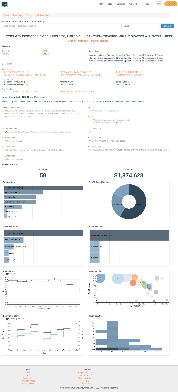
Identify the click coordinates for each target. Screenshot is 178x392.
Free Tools (132, 4)
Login (158, 4)
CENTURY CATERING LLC (16, 72)
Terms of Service (27, 381)
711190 (92, 123)
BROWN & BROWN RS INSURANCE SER (78, 92)
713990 (92, 120)
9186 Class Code (41, 15)
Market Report (99, 40)
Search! (167, 26)
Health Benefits (87, 375)
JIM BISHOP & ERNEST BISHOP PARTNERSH (25, 75)
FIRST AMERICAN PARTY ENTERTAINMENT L (81, 75)
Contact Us (27, 378)
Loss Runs (87, 384)
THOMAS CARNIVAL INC (127, 72)
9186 (45, 51)
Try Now (171, 4)
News (27, 372)
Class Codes (17, 15)
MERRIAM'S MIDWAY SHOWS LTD (75, 72)
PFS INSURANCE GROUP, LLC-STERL (21, 92)
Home (102, 4)
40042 (6, 111)
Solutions (121, 4)
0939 (5, 141)
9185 (91, 132)
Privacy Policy (28, 384)
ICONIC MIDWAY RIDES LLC (129, 75)
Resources (145, 4)
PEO (87, 381)
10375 (6, 116)
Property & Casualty (87, 372)
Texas (29, 15)
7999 (91, 111)
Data (111, 4)
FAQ (27, 375)
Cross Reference (78, 40)
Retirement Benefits (87, 378)
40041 (6, 113)
